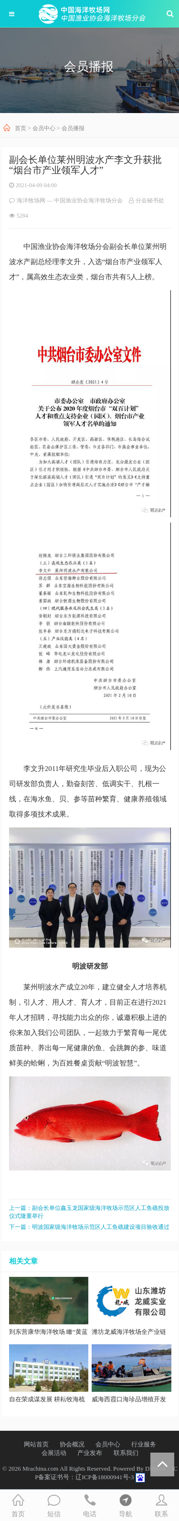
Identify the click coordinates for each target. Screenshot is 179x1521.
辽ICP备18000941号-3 (104, 1477)
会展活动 (54, 1452)
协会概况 (72, 1444)
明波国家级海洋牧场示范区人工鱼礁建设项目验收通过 (100, 1227)
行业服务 (143, 1444)
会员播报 (73, 128)
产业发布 (89, 1452)
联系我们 (126, 1452)
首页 (20, 128)
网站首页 (36, 1444)
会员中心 (43, 128)
